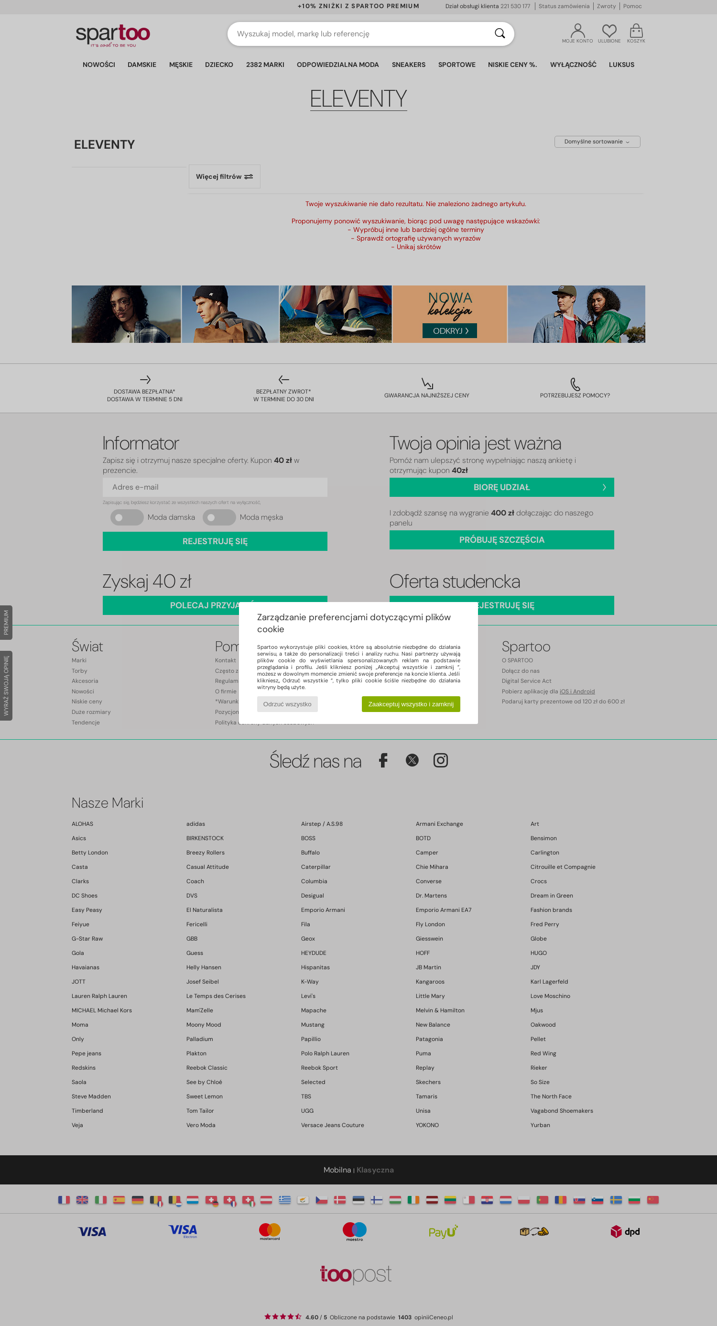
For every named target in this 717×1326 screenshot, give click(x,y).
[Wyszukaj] (500, 34)
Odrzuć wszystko (287, 704)
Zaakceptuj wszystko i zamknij (411, 704)
